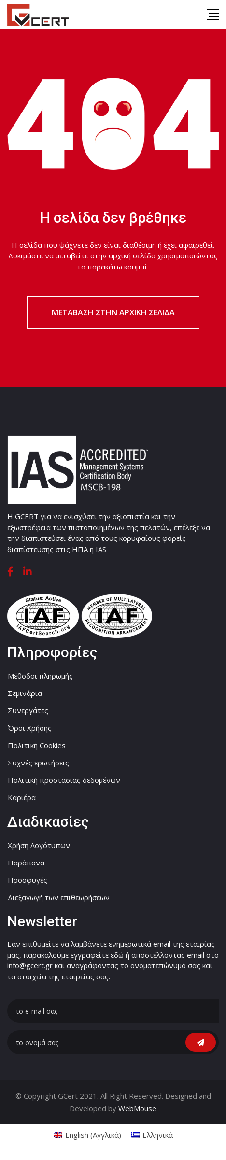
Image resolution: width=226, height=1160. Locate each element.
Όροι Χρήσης (30, 728)
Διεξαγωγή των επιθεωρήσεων (59, 897)
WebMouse (137, 1108)
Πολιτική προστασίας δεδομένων (64, 780)
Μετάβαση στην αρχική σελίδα (113, 312)
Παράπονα (26, 862)
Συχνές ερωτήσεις (38, 762)
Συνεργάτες (28, 710)
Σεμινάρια (25, 693)
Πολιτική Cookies (37, 745)
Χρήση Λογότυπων (39, 845)
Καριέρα (22, 797)
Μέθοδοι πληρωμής (40, 675)
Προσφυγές (27, 880)
